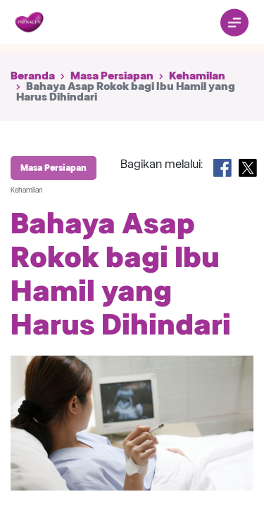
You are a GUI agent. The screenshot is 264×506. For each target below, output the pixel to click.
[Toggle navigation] (234, 22)
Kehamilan (197, 76)
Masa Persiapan (111, 76)
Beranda (33, 76)
